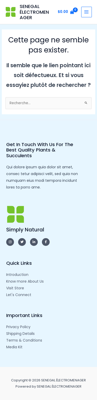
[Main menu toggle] (86, 12)
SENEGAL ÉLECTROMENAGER (34, 12)
